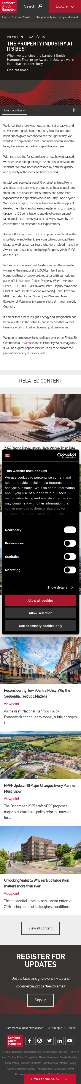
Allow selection (40, 613)
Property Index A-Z (46, 1068)
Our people (55, 1027)
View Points (22, 17)
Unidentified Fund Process (21, 1068)
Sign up (40, 1000)
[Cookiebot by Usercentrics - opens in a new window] (57, 455)
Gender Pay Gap (69, 1057)
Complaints (31, 1057)
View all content (40, 928)
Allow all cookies (40, 600)
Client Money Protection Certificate (23, 1063)
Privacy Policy (65, 1068)
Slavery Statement (48, 1057)
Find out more (20, 70)
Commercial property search (24, 1027)
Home (6, 17)
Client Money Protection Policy (59, 1063)
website (29, 343)
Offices (71, 1027)
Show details (57, 587)
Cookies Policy (15, 1057)
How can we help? (45, 1079)
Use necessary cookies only (40, 625)
